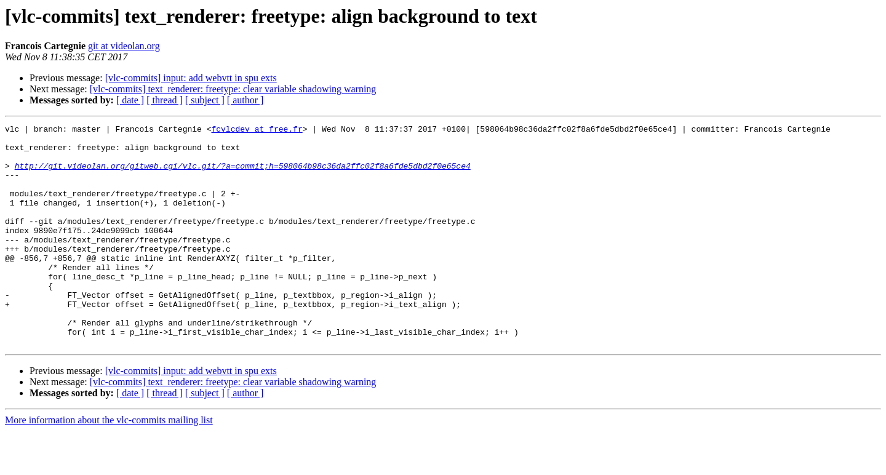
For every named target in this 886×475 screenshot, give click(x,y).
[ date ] (130, 100)
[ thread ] (164, 100)
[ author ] (245, 100)
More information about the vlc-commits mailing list (109, 464)
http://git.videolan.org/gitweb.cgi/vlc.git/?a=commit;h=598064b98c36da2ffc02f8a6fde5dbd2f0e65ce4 (243, 174)
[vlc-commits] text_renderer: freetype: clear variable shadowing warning (233, 89)
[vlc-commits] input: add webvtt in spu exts (191, 78)
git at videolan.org (124, 46)
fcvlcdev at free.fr (256, 130)
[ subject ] (205, 100)
